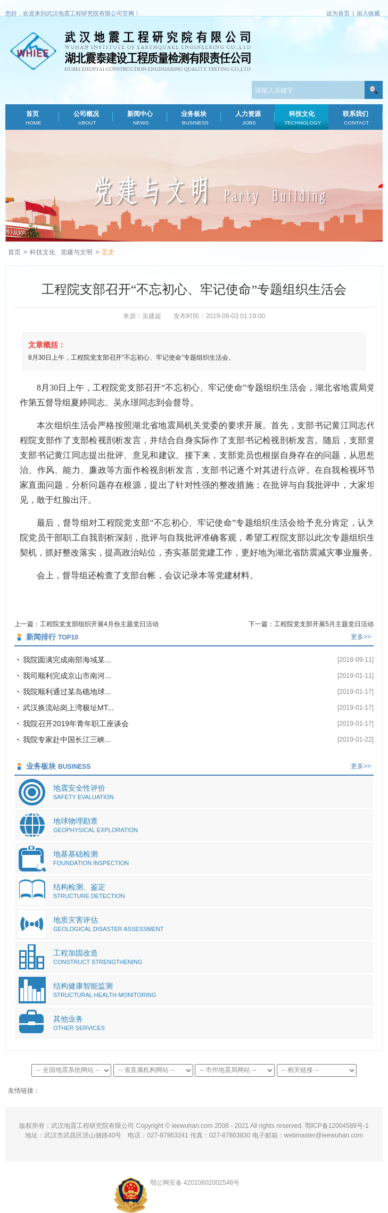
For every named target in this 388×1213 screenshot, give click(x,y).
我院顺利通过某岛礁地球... (67, 691)
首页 (32, 118)
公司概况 (86, 118)
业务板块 (193, 118)
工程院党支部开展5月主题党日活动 (324, 624)
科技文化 (301, 118)
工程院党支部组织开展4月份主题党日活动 (99, 624)
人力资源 (247, 118)
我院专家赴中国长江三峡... (67, 739)
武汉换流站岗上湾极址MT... (68, 707)
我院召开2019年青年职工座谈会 (76, 723)
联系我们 (355, 118)
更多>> (361, 637)
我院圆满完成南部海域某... (67, 659)
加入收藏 (368, 13)
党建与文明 (77, 252)
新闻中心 (140, 118)
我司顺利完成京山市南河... (67, 675)
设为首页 (338, 13)
